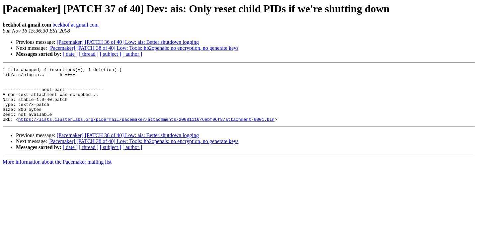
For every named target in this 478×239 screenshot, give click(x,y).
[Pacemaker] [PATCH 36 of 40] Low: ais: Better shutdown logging (128, 42)
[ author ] (132, 54)
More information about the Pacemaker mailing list (57, 173)
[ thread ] (89, 54)
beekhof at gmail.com (75, 25)
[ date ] (70, 54)
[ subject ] (110, 54)
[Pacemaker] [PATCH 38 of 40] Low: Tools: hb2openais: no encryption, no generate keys (143, 48)
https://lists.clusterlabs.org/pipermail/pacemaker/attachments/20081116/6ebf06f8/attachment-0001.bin (146, 130)
